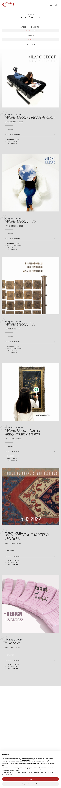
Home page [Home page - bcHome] (30, 15)
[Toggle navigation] (51, 5)
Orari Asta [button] (10, 129)
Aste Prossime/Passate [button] (30, 27)
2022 (31, 39)
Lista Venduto (12, 141)
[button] (58, 754)
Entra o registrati (12, 135)
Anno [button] (29, 36)
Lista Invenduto (12, 143)
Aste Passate (31, 30)
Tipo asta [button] (30, 44)
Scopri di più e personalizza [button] (30, 784)
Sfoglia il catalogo (14, 245)
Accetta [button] (30, 779)
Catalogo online (13, 139)
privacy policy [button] (26, 760)
